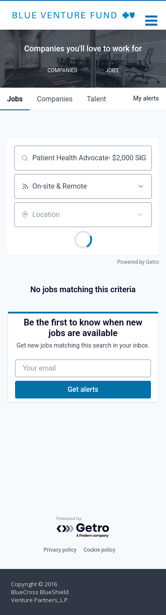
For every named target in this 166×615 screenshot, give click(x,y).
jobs (15, 99)
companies (55, 99)
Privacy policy (59, 550)
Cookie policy (100, 550)
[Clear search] (140, 158)
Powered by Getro (138, 262)
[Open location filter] (140, 214)
